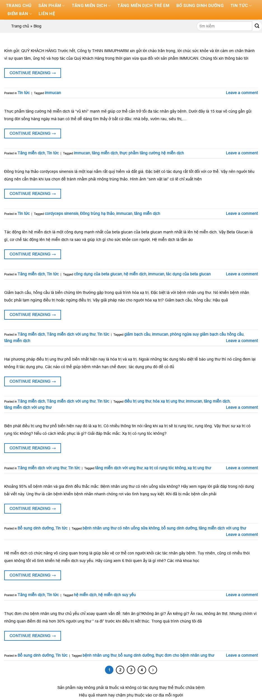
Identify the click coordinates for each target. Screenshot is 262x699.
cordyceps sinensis (61, 213)
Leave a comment (242, 92)
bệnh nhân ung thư (99, 655)
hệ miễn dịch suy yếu (117, 595)
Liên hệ (47, 13)
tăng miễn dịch (105, 153)
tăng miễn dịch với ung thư (28, 407)
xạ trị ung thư (199, 468)
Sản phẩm (51, 5)
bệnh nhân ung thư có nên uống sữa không (121, 528)
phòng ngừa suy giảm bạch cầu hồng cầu (207, 334)
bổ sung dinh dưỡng (179, 528)
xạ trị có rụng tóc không (165, 468)
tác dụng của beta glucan (188, 274)
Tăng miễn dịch (91, 5)
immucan (53, 92)
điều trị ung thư (137, 401)
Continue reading (33, 73)
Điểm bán (20, 14)
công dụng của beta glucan (98, 274)
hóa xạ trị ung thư (168, 401)
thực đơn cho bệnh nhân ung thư (185, 655)
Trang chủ (19, 5)
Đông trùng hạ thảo (97, 213)
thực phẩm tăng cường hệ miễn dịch (152, 153)
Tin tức (242, 5)
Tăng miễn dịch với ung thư (71, 334)
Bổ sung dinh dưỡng (201, 5)
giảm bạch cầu (137, 334)
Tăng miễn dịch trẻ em (144, 5)
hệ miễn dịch (135, 274)
